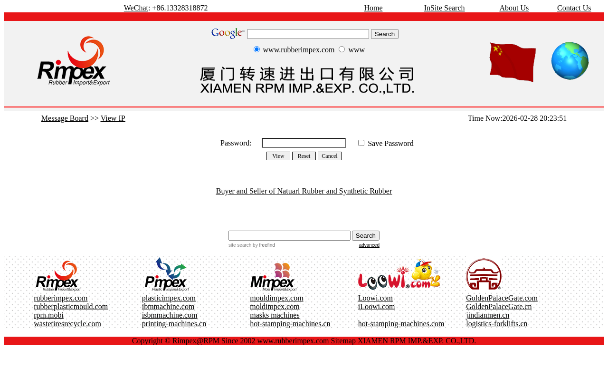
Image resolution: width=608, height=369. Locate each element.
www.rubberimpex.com (293, 341)
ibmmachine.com (168, 306)
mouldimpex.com (276, 298)
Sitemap (343, 341)
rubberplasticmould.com (71, 306)
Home (373, 8)
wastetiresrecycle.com (67, 324)
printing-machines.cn (174, 324)
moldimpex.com (274, 306)
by (263, 245)
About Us (514, 8)
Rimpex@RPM (195, 341)
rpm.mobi (49, 315)
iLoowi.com (376, 306)
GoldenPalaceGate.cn (499, 306)
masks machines (274, 315)
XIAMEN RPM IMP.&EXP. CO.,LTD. (417, 341)
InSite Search (444, 8)
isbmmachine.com (170, 315)
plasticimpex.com (169, 298)
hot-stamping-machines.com (401, 324)
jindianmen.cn (487, 315)
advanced (369, 245)
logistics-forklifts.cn (496, 324)
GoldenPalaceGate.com (502, 298)
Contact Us (574, 8)
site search (239, 245)
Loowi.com (375, 298)
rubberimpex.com (60, 298)
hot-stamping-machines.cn (290, 324)
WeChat (136, 8)
